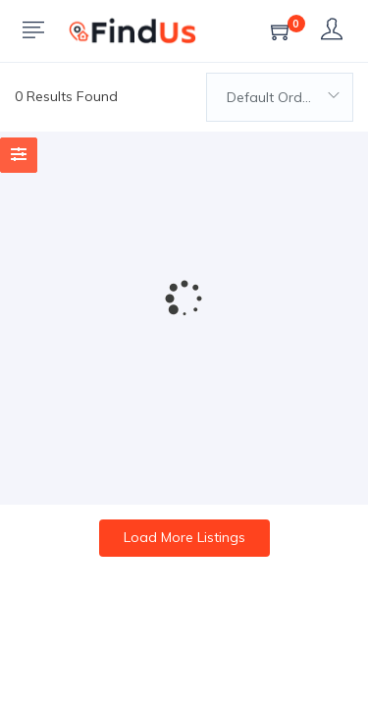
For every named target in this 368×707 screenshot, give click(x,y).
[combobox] (279, 97)
